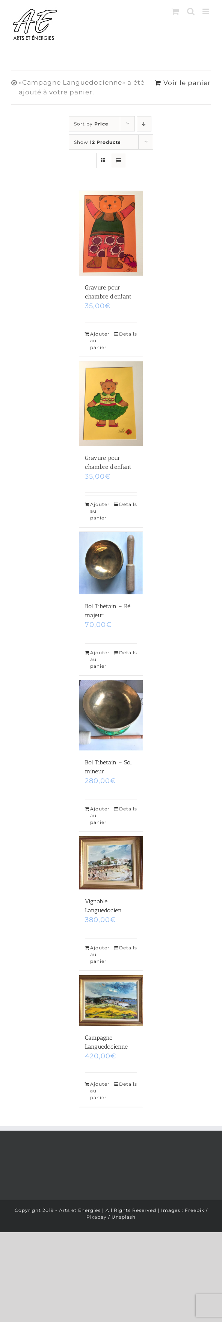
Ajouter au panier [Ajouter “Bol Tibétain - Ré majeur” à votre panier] (100, 659)
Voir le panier (187, 83)
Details (128, 334)
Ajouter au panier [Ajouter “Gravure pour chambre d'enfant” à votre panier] (100, 340)
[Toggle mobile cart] (176, 11)
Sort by (91, 124)
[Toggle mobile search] (191, 11)
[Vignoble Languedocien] (111, 862)
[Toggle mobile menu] (206, 11)
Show (97, 142)
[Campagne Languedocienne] (111, 1000)
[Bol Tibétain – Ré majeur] (111, 563)
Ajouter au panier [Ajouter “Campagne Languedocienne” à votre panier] (100, 1090)
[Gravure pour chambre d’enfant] (111, 233)
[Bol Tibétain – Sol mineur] (111, 715)
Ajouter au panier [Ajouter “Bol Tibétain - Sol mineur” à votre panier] (100, 815)
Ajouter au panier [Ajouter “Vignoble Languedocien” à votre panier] (100, 954)
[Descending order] (144, 123)
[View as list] (118, 160)
